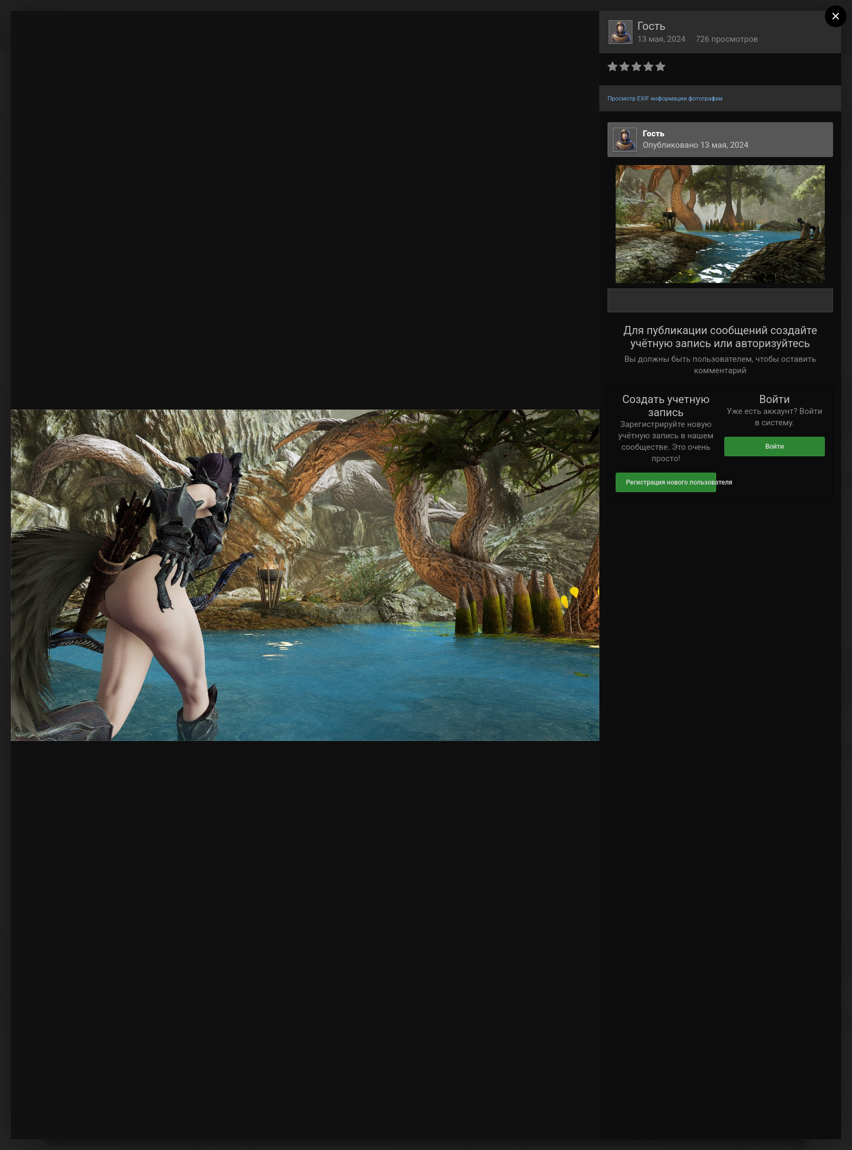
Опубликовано (695, 145)
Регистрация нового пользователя (671, 482)
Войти (774, 446)
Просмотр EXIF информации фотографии (665, 98)
